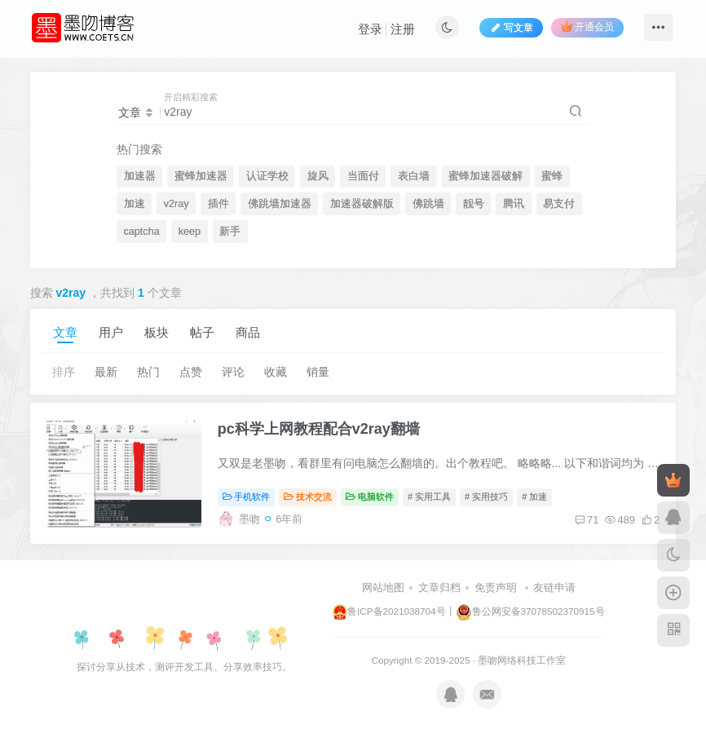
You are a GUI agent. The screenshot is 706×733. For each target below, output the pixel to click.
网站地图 (383, 587)
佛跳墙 (428, 204)
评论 (233, 371)
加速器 (140, 176)
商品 (248, 332)
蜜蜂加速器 (200, 176)
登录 (370, 29)
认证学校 (267, 176)
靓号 (473, 204)
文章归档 (439, 587)
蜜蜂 (552, 176)
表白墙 (414, 176)
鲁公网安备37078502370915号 (530, 611)
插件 (218, 204)
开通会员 (587, 26)
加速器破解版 (362, 204)
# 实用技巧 (486, 496)
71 (586, 520)
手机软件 (247, 496)
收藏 (275, 371)
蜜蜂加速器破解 (485, 176)
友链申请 (554, 587)
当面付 (363, 176)
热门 (148, 371)
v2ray (176, 204)
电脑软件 (370, 496)
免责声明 (495, 587)
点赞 (190, 371)
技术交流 (308, 496)
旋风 (318, 176)
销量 (318, 371)
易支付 (559, 204)
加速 (134, 204)
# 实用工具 (429, 496)
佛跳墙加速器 (279, 204)
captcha (142, 231)
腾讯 (513, 204)
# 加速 (534, 496)
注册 (403, 29)
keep (190, 231)
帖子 (202, 332)
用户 (111, 332)
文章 (65, 332)
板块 (156, 332)
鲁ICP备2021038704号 (389, 611)
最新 (106, 371)
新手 (229, 231)
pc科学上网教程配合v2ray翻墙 (319, 429)
